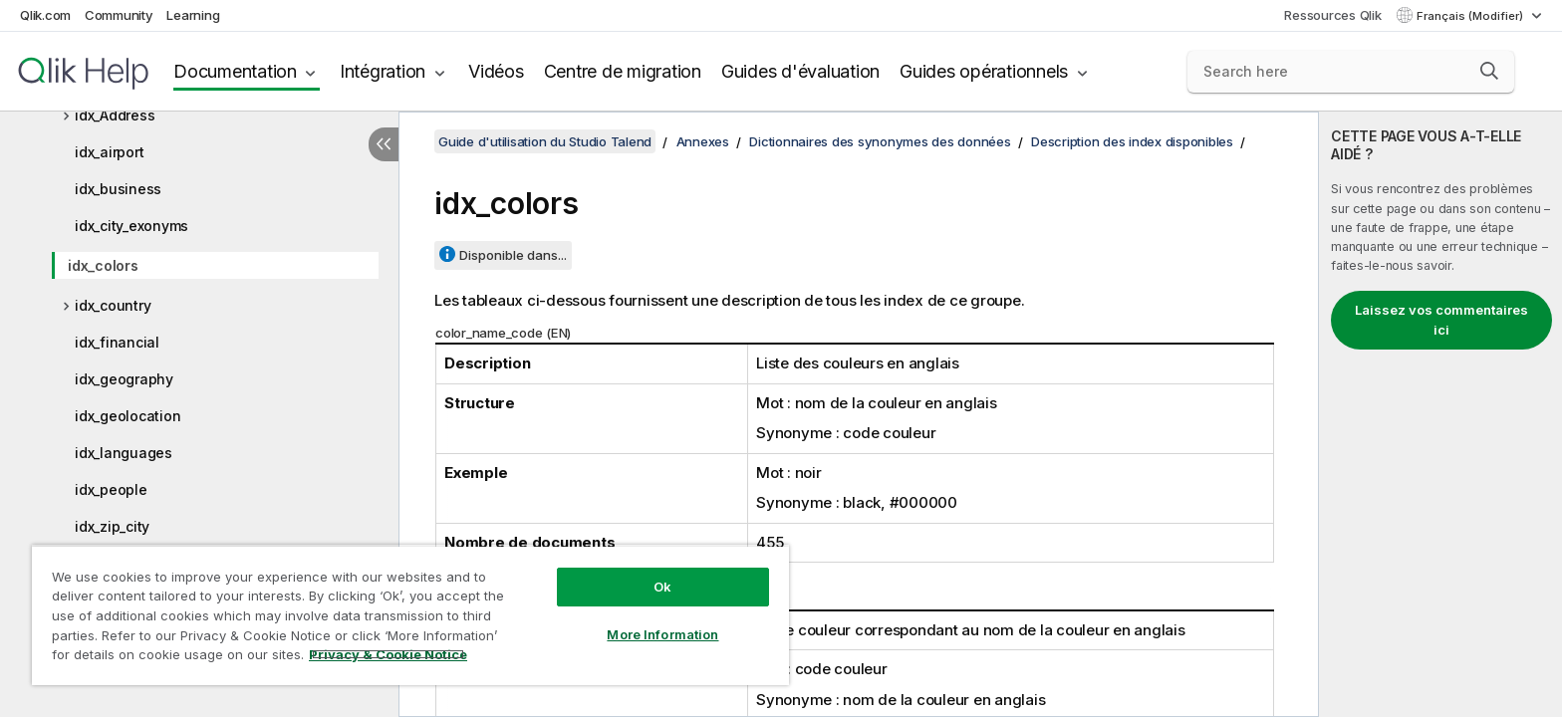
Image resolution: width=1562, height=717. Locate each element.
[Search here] (1351, 72)
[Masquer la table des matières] (383, 144)
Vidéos (496, 71)
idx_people (111, 489)
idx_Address (114, 115)
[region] (410, 615)
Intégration (382, 71)
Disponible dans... (513, 255)
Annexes (702, 141)
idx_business (118, 188)
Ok (662, 587)
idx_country (112, 305)
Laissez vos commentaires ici (1441, 320)
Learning (192, 15)
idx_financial (117, 342)
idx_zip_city (112, 526)
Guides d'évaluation (800, 71)
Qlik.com (45, 15)
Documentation (235, 71)
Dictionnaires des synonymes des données (879, 141)
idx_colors (103, 265)
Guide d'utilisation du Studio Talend (544, 141)
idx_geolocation (127, 415)
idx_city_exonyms (131, 225)
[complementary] (1440, 414)
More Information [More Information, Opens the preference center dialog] (662, 634)
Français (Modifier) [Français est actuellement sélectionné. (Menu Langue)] (1471, 16)
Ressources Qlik (1332, 15)
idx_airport (109, 151)
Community (119, 15)
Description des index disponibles (1132, 141)
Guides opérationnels (984, 71)
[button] (1489, 71)
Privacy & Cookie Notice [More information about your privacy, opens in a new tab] (388, 654)
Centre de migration (622, 71)
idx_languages (123, 452)
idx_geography (124, 378)
